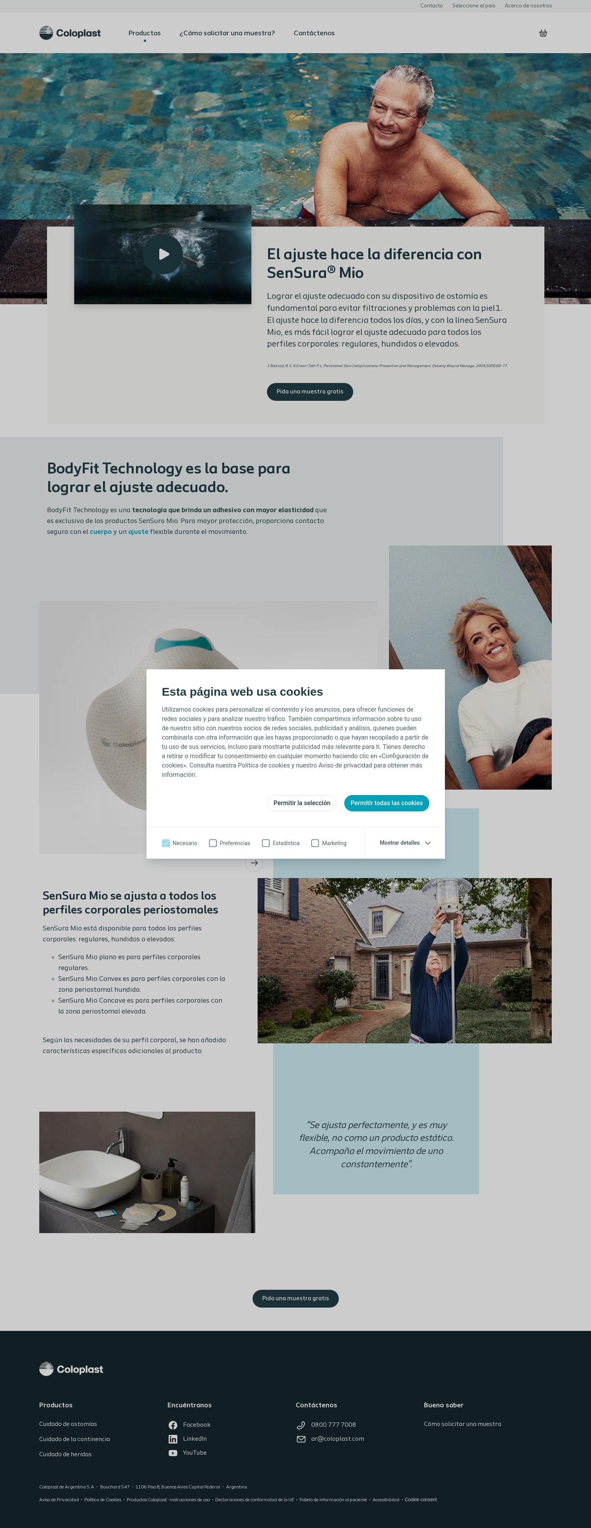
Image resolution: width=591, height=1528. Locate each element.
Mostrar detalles (400, 843)
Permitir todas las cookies (386, 803)
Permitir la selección (302, 803)
